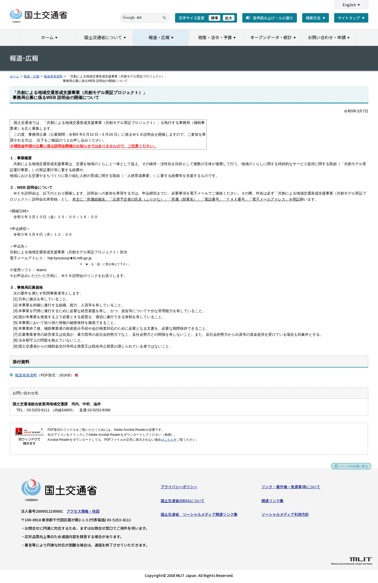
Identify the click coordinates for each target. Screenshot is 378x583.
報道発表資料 (53, 76)
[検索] (145, 18)
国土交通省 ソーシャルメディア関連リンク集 (199, 515)
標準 (214, 17)
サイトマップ (349, 17)
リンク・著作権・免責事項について (290, 487)
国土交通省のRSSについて (182, 501)
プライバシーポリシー (179, 487)
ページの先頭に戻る (352, 468)
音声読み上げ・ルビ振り (273, 17)
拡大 (228, 17)
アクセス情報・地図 (83, 512)
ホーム (14, 76)
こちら (169, 440)
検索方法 (313, 17)
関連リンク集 (272, 501)
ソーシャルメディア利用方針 (285, 515)
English (349, 4)
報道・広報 (31, 76)
